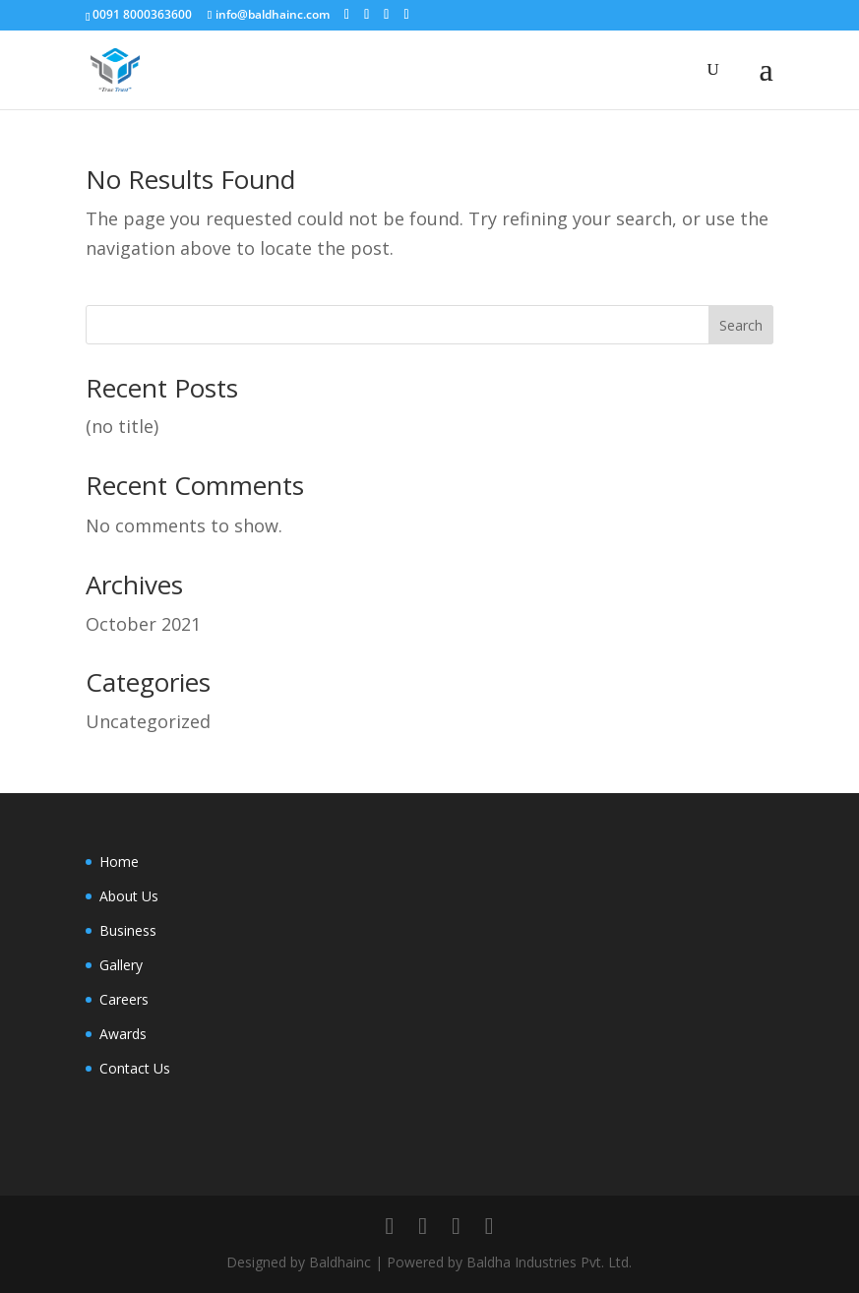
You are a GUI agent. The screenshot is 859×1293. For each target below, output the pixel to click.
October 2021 (143, 624)
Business (127, 930)
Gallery (121, 964)
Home (119, 861)
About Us (128, 896)
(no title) (122, 426)
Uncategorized (148, 721)
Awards (123, 1033)
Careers (124, 999)
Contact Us (134, 1068)
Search (741, 325)
